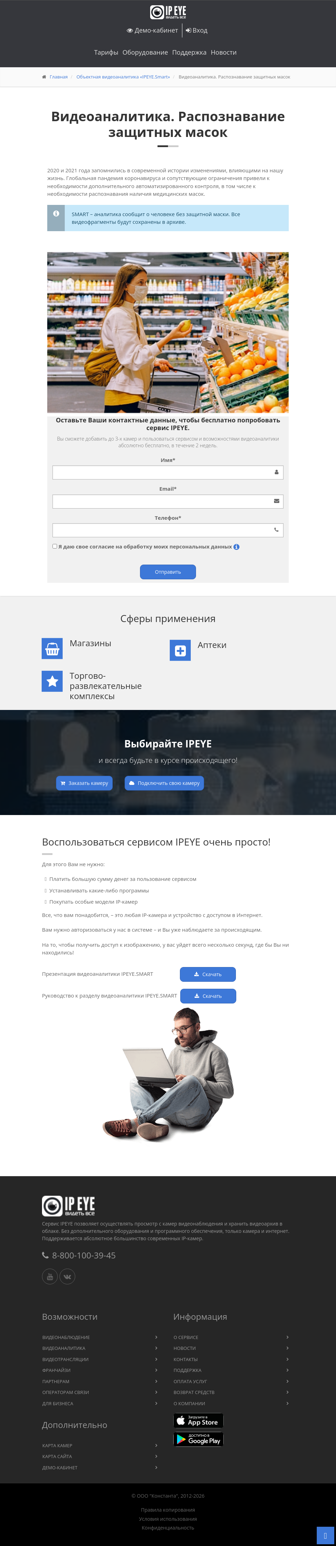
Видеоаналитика (63, 1348)
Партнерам (55, 1381)
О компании (189, 1403)
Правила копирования (168, 1510)
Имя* (168, 459)
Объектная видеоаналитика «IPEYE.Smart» (123, 77)
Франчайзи (56, 1370)
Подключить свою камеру (164, 783)
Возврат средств (194, 1392)
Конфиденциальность (168, 1527)
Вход (197, 30)
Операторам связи (65, 1392)
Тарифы (106, 52)
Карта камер (57, 1445)
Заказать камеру (84, 783)
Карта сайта (57, 1456)
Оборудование (145, 52)
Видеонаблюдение (66, 1337)
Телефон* (168, 517)
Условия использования (168, 1519)
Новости (224, 52)
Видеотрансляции (65, 1359)
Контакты (186, 1359)
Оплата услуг (190, 1381)
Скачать (208, 974)
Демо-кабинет (152, 30)
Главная (59, 77)
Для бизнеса (57, 1403)
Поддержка (189, 52)
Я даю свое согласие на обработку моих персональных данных (145, 546)
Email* (168, 488)
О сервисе (186, 1337)
